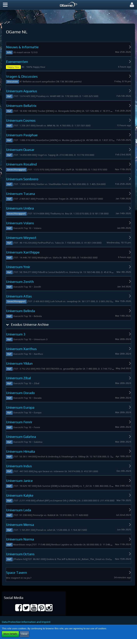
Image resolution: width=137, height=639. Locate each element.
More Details (10, 634)
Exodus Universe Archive (30, 324)
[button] (5, 5)
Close (24, 634)
